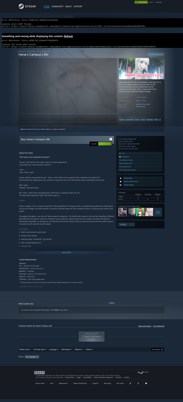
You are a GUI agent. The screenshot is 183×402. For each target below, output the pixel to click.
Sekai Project (140, 109)
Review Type (24, 352)
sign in (151, 2)
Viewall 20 (158, 176)
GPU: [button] (132, 360)
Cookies (126, 380)
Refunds (118, 380)
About (68, 6)
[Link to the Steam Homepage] (29, 8)
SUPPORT (77, 6)
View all (112, 306)
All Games (21, 54)
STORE (47, 6)
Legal (78, 380)
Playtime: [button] (74, 360)
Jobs (51, 386)
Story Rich (150, 122)
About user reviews (144, 329)
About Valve (39, 386)
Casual (122, 122)
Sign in (22, 132)
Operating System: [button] (112, 360)
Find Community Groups (127, 219)
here (56, 313)
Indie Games (31, 54)
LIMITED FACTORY (143, 107)
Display (88, 352)
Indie (156, 122)
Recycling (107, 386)
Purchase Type (39, 352)
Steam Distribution (80, 386)
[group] (91, 360)
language (159, 2)
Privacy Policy (69, 380)
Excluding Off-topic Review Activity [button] (55, 360)
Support (95, 386)
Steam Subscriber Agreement (103, 380)
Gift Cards (120, 386)
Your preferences (159, 329)
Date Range (65, 352)
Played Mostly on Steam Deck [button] (91, 360)
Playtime (78, 352)
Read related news (125, 212)
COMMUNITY (57, 6)
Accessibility (87, 380)
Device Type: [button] (143, 360)
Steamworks (63, 386)
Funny (143, 122)
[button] (105, 147)
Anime (137, 122)
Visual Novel (129, 122)
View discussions (125, 215)
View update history (126, 209)
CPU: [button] (124, 360)
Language (53, 352)
